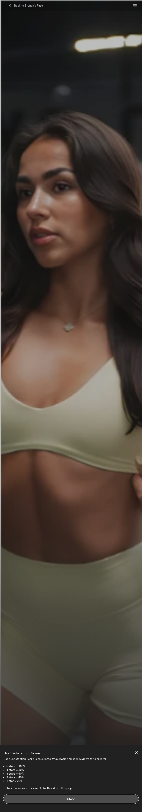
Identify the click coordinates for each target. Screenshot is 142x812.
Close (71, 799)
